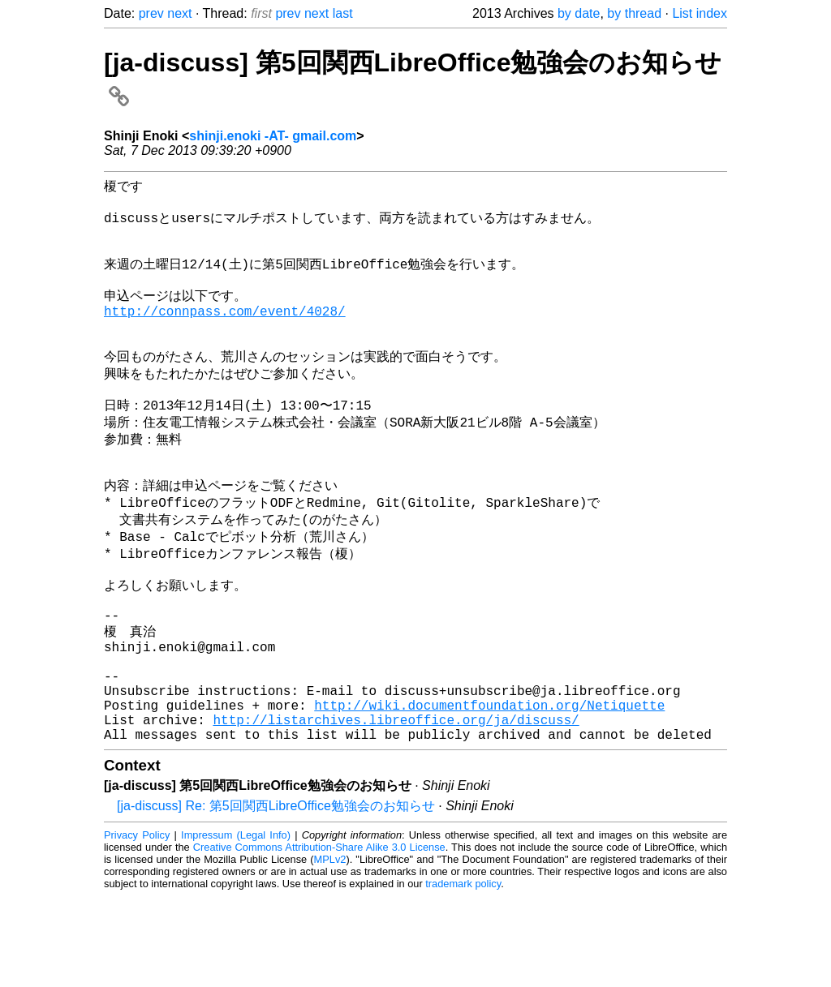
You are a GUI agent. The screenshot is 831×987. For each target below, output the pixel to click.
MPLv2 (330, 950)
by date (579, 13)
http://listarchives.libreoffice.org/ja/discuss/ (396, 807)
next (179, 13)
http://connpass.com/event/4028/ (225, 333)
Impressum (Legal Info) (236, 926)
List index (699, 13)
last (343, 13)
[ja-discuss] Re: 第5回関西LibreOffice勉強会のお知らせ (276, 896)
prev (151, 13)
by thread (634, 13)
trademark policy (463, 974)
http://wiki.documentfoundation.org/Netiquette (489, 789)
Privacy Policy (137, 926)
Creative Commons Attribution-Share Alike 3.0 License (319, 938)
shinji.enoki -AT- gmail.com (272, 136)
